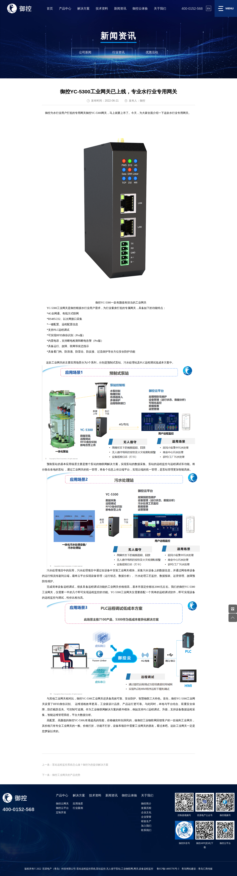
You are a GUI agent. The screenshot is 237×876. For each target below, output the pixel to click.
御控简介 (146, 803)
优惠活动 (152, 52)
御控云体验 (140, 8)
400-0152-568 (192, 8)
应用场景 (78, 803)
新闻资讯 (120, 8)
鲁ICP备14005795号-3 (168, 868)
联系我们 (146, 830)
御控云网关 (62, 803)
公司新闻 (85, 52)
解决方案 (83, 8)
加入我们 (146, 825)
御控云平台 (62, 807)
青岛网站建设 (189, 868)
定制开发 (61, 812)
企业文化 (146, 812)
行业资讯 (118, 52)
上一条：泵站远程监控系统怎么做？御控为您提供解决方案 (75, 764)
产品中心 (65, 8)
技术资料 (102, 8)
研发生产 (146, 821)
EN (208, 8)
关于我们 (160, 8)
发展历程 (146, 807)
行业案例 (78, 807)
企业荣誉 (146, 816)
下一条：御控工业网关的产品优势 (61, 774)
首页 (50, 8)
